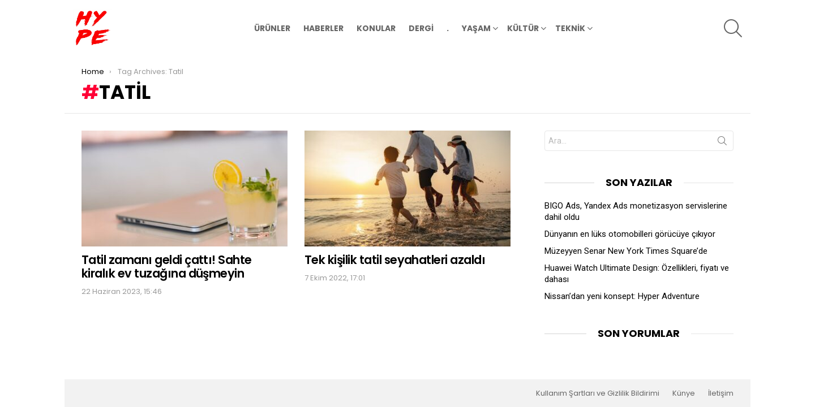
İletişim (721, 393)
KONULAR (376, 28)
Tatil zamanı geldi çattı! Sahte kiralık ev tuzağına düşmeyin (167, 267)
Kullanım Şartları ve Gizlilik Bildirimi (597, 393)
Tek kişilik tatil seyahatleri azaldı (394, 260)
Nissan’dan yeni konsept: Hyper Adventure (622, 296)
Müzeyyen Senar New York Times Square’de (625, 251)
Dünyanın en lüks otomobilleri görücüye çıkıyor (629, 234)
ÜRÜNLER (272, 28)
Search (722, 143)
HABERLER (323, 28)
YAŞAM (476, 30)
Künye (683, 393)
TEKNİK (570, 30)
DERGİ (421, 28)
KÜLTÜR (523, 30)
